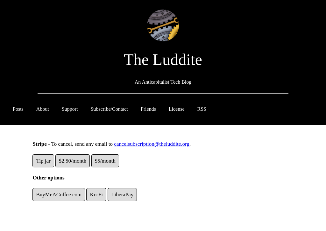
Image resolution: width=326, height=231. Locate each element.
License (177, 109)
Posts (18, 109)
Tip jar (43, 161)
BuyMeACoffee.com (59, 195)
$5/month (105, 161)
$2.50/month (72, 161)
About (42, 109)
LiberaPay (122, 195)
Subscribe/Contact (109, 109)
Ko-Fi (96, 195)
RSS (201, 109)
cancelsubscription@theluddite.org (151, 144)
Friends (148, 109)
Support (70, 109)
